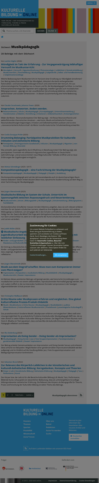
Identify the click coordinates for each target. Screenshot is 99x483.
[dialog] (50, 241)
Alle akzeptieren (61, 255)
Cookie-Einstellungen (38, 255)
